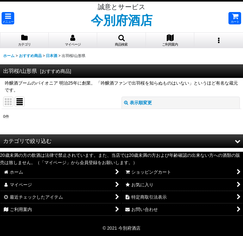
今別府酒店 (122, 20)
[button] (8, 18)
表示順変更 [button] (138, 102)
